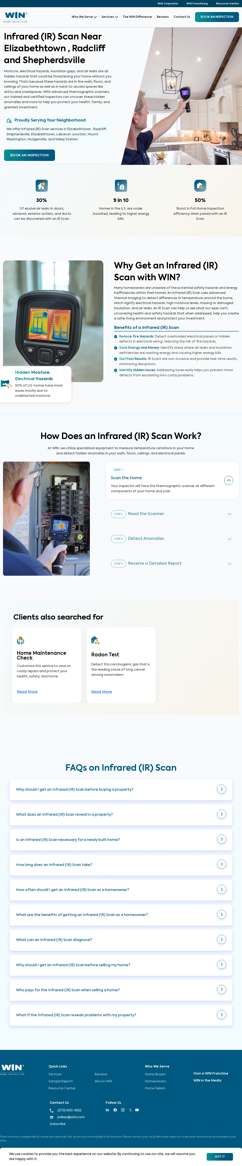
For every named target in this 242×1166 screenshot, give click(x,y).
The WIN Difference (137, 17)
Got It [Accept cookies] (220, 1156)
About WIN (103, 1081)
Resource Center (227, 4)
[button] (121, 789)
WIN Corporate (168, 4)
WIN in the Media (207, 1080)
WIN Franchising (197, 4)
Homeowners (155, 1081)
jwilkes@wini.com (67, 1117)
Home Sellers (155, 1088)
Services (110, 17)
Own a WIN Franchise (210, 1073)
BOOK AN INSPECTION (29, 155)
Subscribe (57, 1124)
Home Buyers (155, 1074)
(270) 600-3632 (65, 1111)
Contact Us (182, 17)
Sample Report (61, 1081)
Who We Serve (84, 17)
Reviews (163, 17)
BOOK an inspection (217, 17)
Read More (27, 692)
